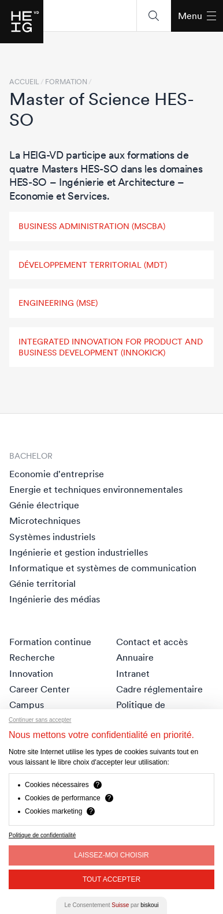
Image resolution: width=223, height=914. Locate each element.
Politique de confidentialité (42, 835)
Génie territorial (42, 583)
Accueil (24, 82)
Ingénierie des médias (54, 599)
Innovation (31, 673)
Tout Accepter (111, 879)
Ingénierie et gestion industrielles (78, 552)
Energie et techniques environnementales (96, 489)
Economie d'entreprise (56, 474)
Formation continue (50, 641)
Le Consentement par (112, 905)
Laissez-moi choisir (111, 855)
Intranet (133, 673)
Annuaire (135, 657)
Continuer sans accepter (40, 720)
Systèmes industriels (52, 536)
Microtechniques (44, 520)
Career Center (39, 689)
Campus (26, 704)
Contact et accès (152, 641)
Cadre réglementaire (159, 689)
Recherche (32, 657)
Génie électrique (44, 505)
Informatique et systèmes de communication (102, 568)
